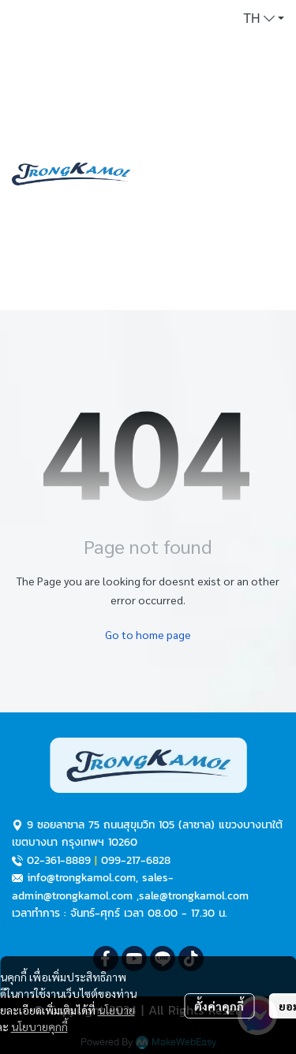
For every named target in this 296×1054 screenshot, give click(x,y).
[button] (263, 19)
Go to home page (148, 634)
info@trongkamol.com (81, 877)
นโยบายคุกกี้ (39, 1026)
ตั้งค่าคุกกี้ (219, 1006)
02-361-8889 (59, 860)
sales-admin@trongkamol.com (93, 886)
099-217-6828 (135, 860)
